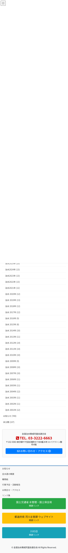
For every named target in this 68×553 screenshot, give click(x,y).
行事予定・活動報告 (11, 484)
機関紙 (5, 479)
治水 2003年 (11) (12, 397)
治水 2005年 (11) (12, 385)
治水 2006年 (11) (12, 379)
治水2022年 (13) (12, 281)
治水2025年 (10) (12, 263)
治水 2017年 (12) (12, 312)
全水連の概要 (8, 473)
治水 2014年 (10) (12, 330)
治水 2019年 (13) (12, 300)
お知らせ (6, 468)
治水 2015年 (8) (12, 324)
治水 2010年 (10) (12, 355)
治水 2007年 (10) (12, 373)
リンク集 (6, 495)
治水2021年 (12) (12, 287)
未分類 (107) (8, 422)
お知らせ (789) (9, 415)
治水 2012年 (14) (12, 342)
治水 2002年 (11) (12, 403)
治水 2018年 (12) (12, 306)
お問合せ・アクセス (11, 490)
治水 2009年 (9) (12, 361)
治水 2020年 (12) (12, 294)
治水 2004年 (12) (12, 391)
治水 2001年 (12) (12, 409)
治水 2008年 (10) (12, 367)
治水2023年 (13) (12, 275)
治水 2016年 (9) (12, 318)
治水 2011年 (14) (12, 348)
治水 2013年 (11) (12, 336)
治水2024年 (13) (12, 269)
